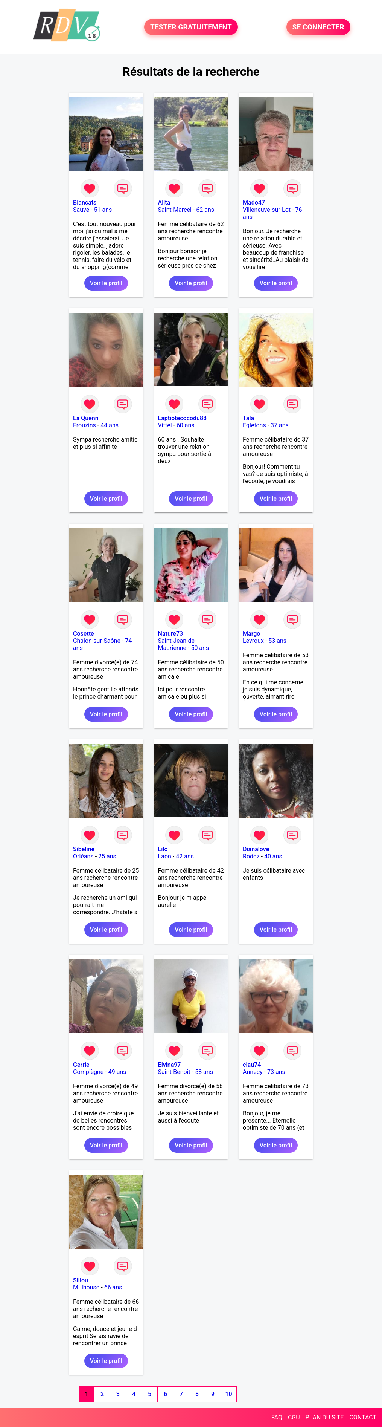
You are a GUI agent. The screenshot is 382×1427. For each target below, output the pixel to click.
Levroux (253, 640)
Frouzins (84, 425)
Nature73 (170, 633)
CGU (294, 1417)
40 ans (273, 856)
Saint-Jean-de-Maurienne (177, 644)
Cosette (83, 633)
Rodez (251, 856)
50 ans (200, 648)
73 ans (276, 1071)
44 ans (109, 425)
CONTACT (362, 1417)
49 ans (117, 1071)
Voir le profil (106, 283)
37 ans (280, 425)
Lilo (163, 849)
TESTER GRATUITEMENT (191, 27)
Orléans (83, 856)
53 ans (277, 640)
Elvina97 (169, 1064)
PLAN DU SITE (325, 1417)
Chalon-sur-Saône (96, 640)
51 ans (103, 209)
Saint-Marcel (175, 209)
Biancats (84, 202)
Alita (164, 202)
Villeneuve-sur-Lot (267, 209)
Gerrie (81, 1064)
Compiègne (88, 1071)
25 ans (107, 856)
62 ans (205, 209)
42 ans (185, 856)
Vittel (165, 425)
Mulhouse (86, 1287)
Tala (248, 418)
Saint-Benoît (174, 1071)
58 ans (204, 1071)
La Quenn (86, 418)
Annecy (253, 1071)
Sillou (80, 1280)
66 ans (113, 1287)
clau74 (252, 1064)
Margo (251, 633)
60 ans (186, 425)
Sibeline (83, 849)
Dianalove (256, 849)
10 (228, 1394)
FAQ (276, 1417)
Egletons (254, 425)
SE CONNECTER (318, 27)
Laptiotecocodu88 (182, 418)
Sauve (81, 209)
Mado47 (254, 202)
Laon (164, 856)
